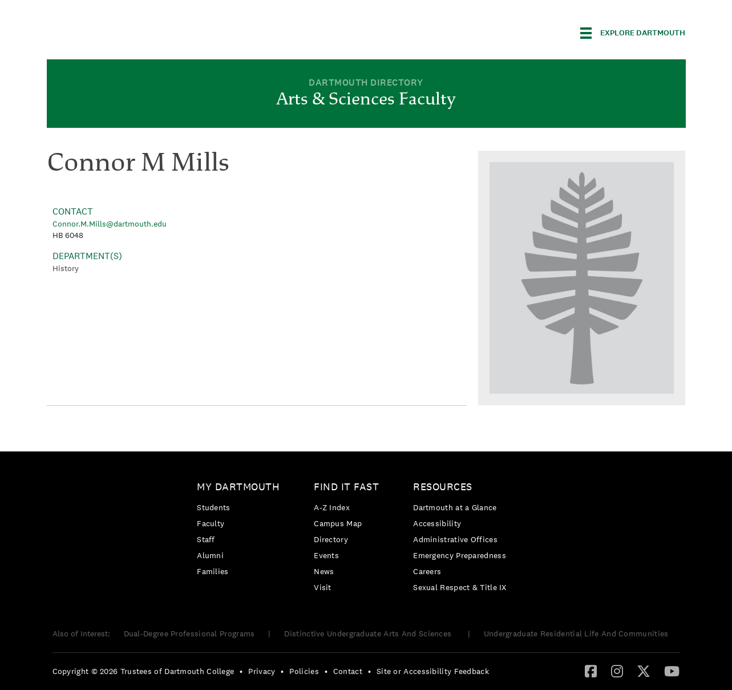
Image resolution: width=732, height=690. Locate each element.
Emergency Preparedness (459, 555)
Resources (442, 486)
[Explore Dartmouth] (632, 33)
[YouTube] (672, 671)
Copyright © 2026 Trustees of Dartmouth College (143, 671)
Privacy (261, 671)
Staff (206, 539)
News (324, 571)
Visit (322, 587)
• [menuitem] (241, 671)
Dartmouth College (137, 31)
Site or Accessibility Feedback (433, 671)
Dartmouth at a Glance (454, 507)
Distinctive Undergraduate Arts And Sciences (369, 633)
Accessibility (437, 523)
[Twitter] (643, 671)
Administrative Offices (455, 539)
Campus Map (338, 523)
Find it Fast (346, 486)
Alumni (210, 555)
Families (212, 571)
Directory (331, 539)
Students (213, 507)
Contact (347, 671)
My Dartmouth (238, 486)
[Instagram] (617, 671)
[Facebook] (591, 671)
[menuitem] (241, 531)
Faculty (210, 523)
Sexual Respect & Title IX (460, 587)
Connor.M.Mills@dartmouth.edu (109, 224)
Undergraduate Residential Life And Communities (576, 633)
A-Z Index (332, 507)
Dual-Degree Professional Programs (189, 633)
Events (326, 555)
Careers (427, 571)
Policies (303, 671)
